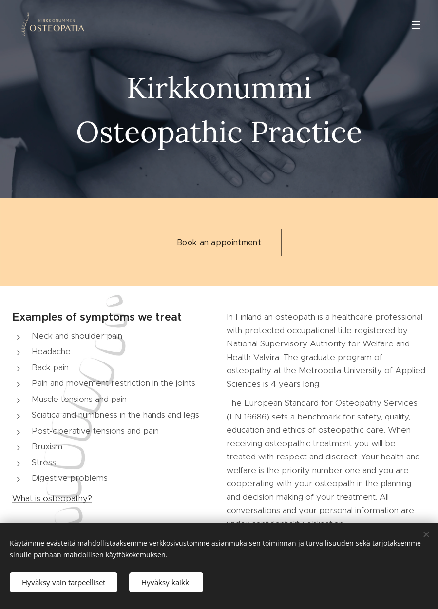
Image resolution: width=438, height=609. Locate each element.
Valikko (416, 24)
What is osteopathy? (52, 498)
